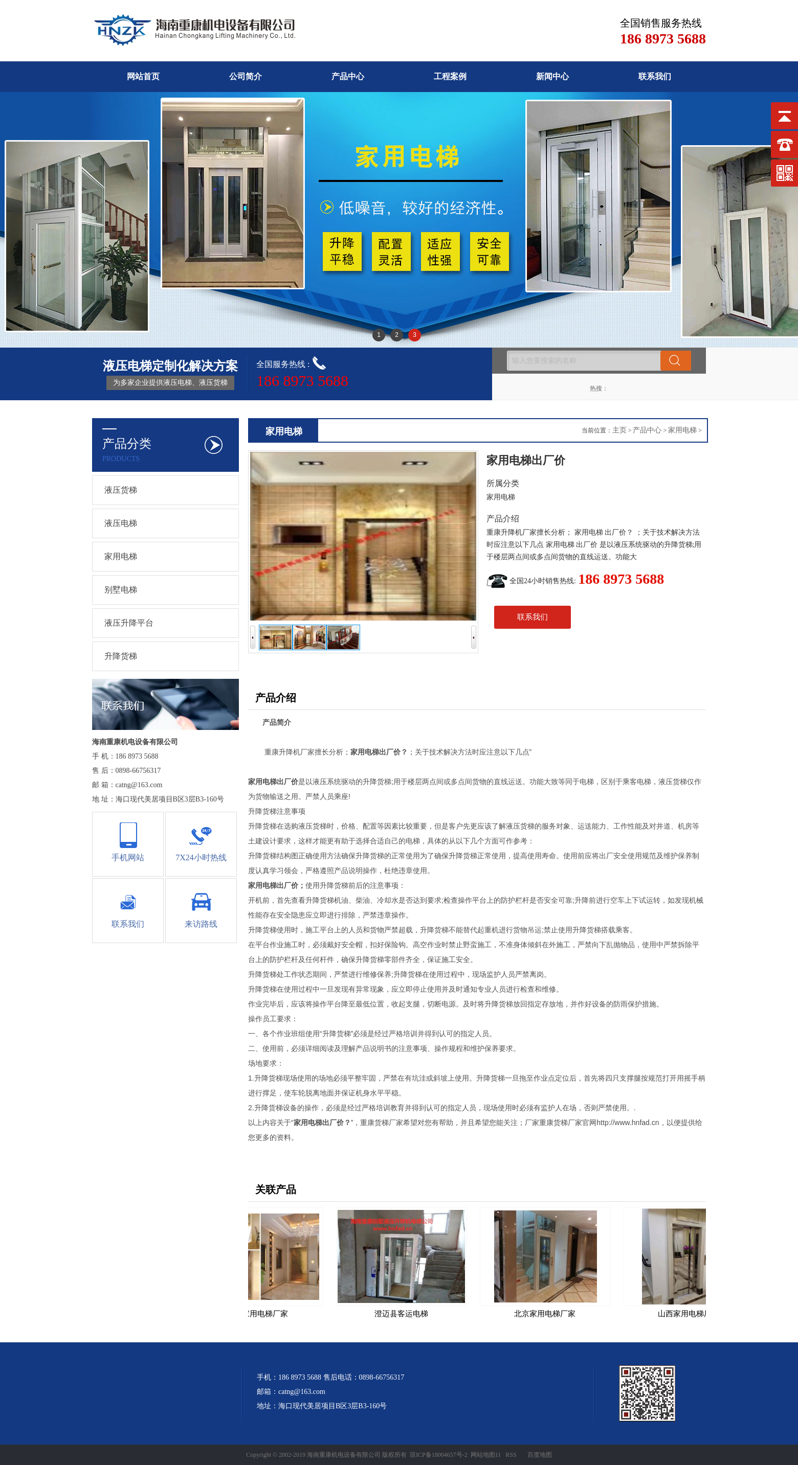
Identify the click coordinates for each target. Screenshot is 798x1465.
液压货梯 (120, 490)
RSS (510, 1454)
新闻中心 (552, 76)
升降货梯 (120, 656)
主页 (619, 430)
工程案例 (450, 76)
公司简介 (245, 76)
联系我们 (654, 76)
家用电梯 (120, 556)
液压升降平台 (128, 623)
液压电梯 (120, 523)
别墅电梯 (120, 589)
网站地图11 (486, 1454)
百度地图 (539, 1454)
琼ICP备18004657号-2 (439, 1454)
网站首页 (143, 76)
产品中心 (347, 76)
